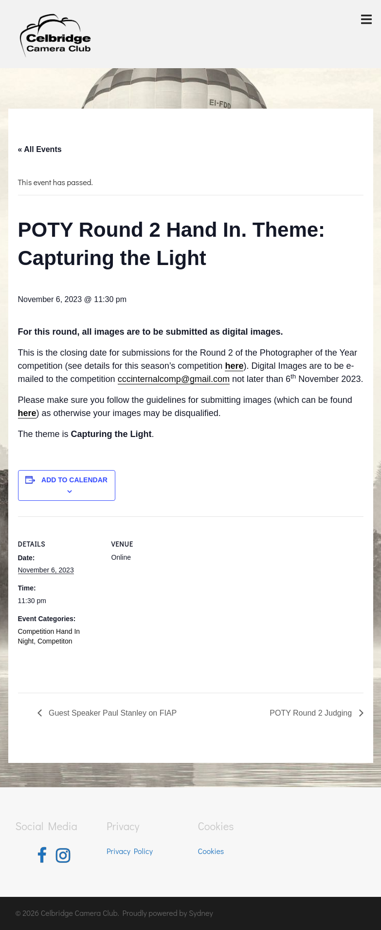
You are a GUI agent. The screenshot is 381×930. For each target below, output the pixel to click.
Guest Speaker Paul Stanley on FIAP (112, 713)
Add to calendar (74, 480)
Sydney (201, 913)
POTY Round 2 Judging (312, 713)
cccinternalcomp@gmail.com (174, 379)
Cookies (211, 851)
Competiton (55, 641)
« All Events (40, 149)
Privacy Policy (130, 851)
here (27, 413)
